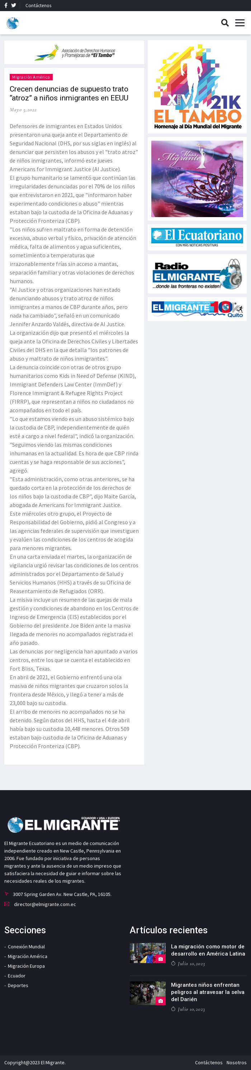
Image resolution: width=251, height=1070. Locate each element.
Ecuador (16, 975)
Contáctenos (38, 6)
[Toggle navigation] (240, 23)
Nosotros (237, 1062)
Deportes (18, 985)
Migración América (31, 77)
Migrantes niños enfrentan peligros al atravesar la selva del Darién (208, 992)
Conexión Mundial (26, 946)
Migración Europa (26, 966)
